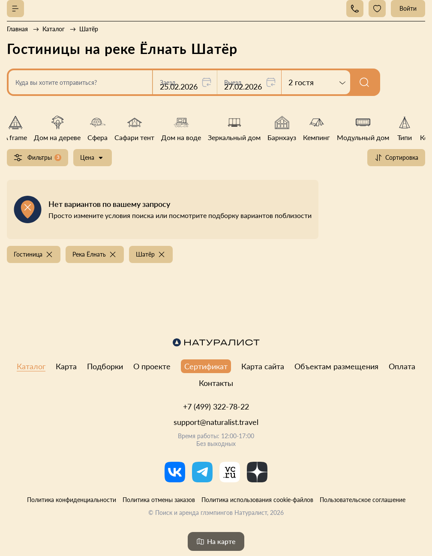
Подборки (105, 366)
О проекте (152, 366)
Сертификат (206, 366)
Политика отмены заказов (159, 499)
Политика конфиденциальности (71, 499)
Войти (408, 8)
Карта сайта (262, 366)
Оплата (402, 366)
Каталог (31, 366)
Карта (66, 366)
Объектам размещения (336, 366)
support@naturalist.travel (216, 422)
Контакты (216, 383)
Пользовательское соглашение (362, 499)
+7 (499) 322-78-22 (216, 406)
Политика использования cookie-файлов (257, 499)
